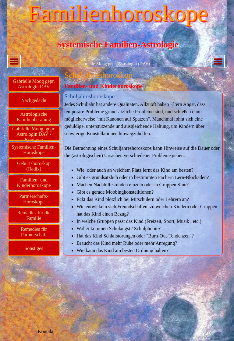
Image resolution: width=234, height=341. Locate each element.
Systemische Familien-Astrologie (118, 44)
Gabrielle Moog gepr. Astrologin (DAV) (114, 63)
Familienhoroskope (117, 13)
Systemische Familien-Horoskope (34, 149)
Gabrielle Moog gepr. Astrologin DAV (34, 84)
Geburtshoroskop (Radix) (34, 166)
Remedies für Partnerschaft (34, 232)
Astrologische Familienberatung (34, 116)
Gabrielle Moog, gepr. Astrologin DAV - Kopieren (33, 134)
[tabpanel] (143, 173)
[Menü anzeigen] (14, 61)
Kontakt (46, 331)
